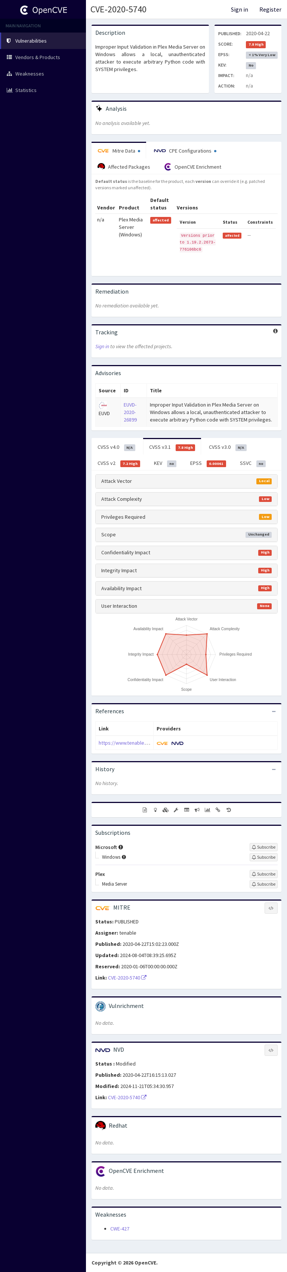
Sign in (239, 9)
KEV (165, 463)
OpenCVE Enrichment (192, 167)
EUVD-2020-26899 (130, 412)
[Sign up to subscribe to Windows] (264, 857)
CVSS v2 (119, 463)
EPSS (208, 463)
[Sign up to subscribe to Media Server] (264, 884)
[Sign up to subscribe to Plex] (264, 874)
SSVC (253, 463)
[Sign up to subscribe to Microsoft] (264, 847)
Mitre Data (119, 150)
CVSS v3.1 (172, 447)
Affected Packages (124, 167)
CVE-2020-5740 (118, 9)
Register (270, 9)
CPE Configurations (185, 150)
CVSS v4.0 (116, 447)
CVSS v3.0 (228, 447)
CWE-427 (119, 1228)
